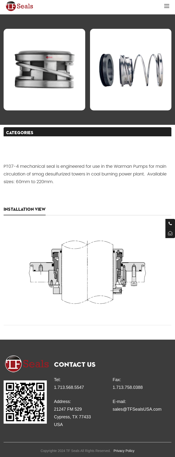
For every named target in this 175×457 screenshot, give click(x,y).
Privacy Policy (124, 451)
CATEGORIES (19, 133)
